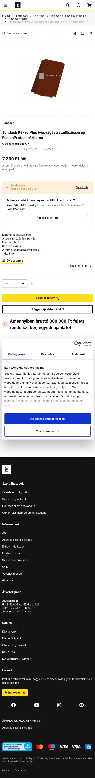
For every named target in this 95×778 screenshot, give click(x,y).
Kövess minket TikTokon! (17, 658)
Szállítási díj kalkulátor (15, 499)
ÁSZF (5, 533)
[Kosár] (89, 5)
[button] (5, 5)
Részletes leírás (80, 266)
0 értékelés (30, 149)
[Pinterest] (81, 705)
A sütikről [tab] (78, 354)
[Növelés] (23, 283)
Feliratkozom (15, 692)
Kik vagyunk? (9, 631)
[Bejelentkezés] (78, 5)
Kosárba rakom (47, 298)
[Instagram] (59, 705)
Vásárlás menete (12, 573)
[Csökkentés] (6, 283)
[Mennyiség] (15, 283)
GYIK (5, 566)
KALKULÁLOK (47, 218)
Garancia (7, 580)
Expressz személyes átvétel (19, 505)
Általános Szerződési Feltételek (21, 720)
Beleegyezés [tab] (16, 354)
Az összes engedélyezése (47, 418)
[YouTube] (36, 705)
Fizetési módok (11, 553)
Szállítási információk (15, 560)
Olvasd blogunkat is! (14, 645)
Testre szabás (47, 431)
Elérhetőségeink (11, 638)
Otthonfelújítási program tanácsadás (24, 512)
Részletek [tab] (47, 354)
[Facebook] (13, 705)
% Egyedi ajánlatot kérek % (47, 309)
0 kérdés (48, 149)
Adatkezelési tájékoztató (17, 539)
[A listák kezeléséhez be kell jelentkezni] (76, 33)
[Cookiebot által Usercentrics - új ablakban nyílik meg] (74, 343)
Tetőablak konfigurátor (15, 492)
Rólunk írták (9, 651)
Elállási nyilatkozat (13, 546)
